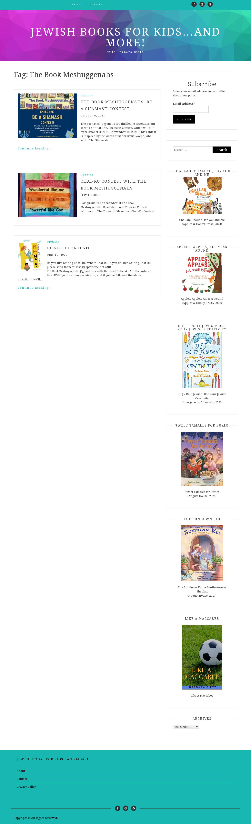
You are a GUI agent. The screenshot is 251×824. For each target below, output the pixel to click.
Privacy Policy (26, 786)
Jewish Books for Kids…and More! (125, 37)
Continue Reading (35, 148)
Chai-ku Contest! (68, 247)
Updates (87, 95)
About (77, 4)
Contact (96, 4)
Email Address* (191, 107)
